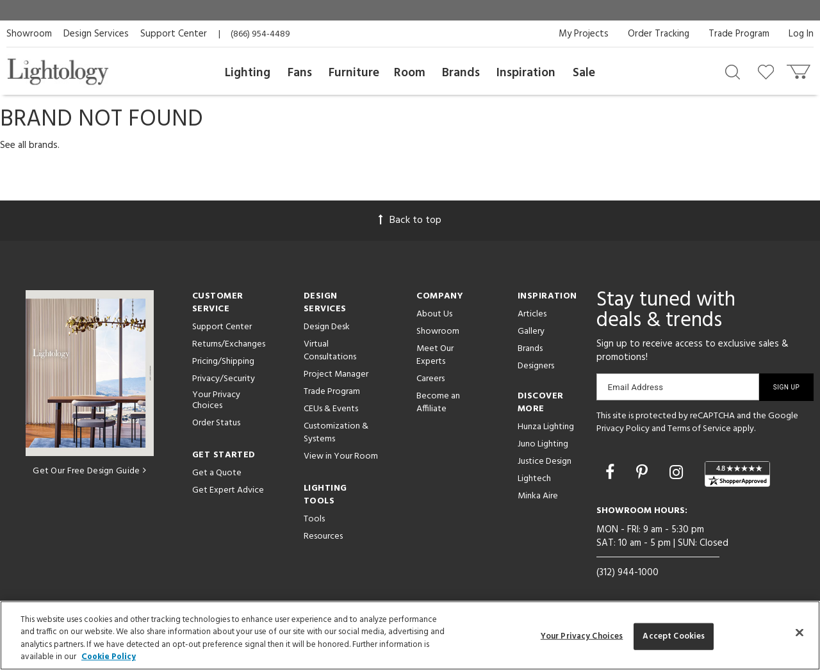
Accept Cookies (674, 636)
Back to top (410, 220)
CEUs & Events (331, 409)
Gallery (531, 331)
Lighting (247, 73)
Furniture (354, 73)
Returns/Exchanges (228, 344)
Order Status (216, 423)
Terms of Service (699, 428)
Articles (532, 314)
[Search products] (732, 71)
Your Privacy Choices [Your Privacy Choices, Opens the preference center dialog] (582, 636)
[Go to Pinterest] (643, 474)
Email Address (636, 387)
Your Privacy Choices (216, 401)
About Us (434, 314)
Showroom (29, 34)
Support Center (173, 34)
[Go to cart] (800, 68)
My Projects (584, 34)
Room (409, 73)
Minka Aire (538, 496)
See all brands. (30, 145)
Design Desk (327, 327)
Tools (314, 519)
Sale (584, 73)
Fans (300, 73)
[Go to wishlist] (768, 71)
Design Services (96, 34)
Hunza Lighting (546, 427)
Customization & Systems (336, 432)
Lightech (534, 478)
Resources (323, 536)
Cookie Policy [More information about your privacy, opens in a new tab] (108, 657)
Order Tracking (658, 34)
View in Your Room (341, 456)
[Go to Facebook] (611, 474)
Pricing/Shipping (223, 361)
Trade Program (739, 34)
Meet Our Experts (435, 355)
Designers (536, 366)
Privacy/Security (223, 379)
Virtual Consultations (330, 350)
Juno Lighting (543, 444)
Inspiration (525, 73)
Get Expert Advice (228, 490)
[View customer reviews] (737, 474)
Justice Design (544, 461)
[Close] (799, 632)
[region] (410, 635)
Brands (461, 73)
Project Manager (336, 374)
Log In (801, 34)
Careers (430, 379)
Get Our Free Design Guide (89, 471)
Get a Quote (217, 473)
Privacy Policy (623, 428)
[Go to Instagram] (678, 474)
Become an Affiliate (438, 402)
